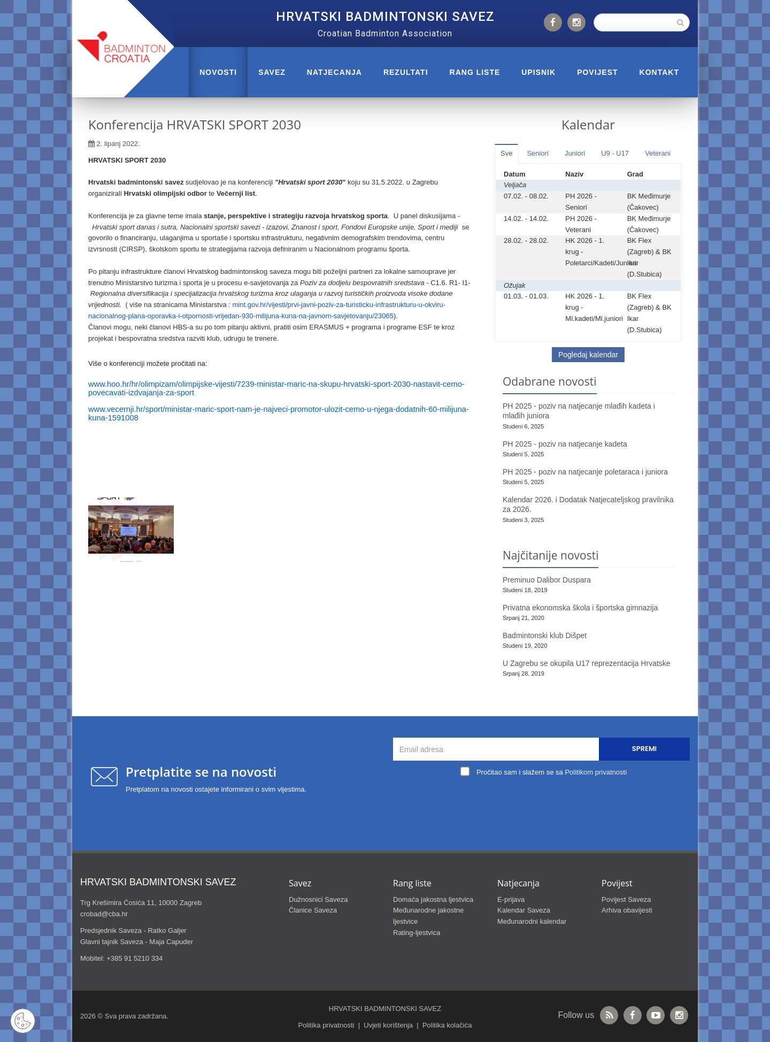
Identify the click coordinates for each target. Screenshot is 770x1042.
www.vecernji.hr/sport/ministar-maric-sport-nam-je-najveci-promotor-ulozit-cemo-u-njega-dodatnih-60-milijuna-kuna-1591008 (278, 413)
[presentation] (544, 804)
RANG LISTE (475, 72)
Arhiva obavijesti (627, 910)
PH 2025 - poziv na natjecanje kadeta (565, 444)
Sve (506, 153)
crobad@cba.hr (104, 914)
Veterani (658, 153)
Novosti (218, 72)
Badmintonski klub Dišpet (545, 635)
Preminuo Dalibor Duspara (547, 580)
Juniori (575, 153)
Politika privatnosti (326, 1025)
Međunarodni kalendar (531, 921)
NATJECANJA (334, 72)
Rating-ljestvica (416, 933)
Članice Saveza (313, 910)
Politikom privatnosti (596, 772)
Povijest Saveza (626, 899)
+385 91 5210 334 (134, 958)
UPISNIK (538, 72)
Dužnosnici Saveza (318, 899)
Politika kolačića (447, 1025)
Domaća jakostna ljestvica (433, 899)
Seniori (537, 153)
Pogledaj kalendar (588, 354)
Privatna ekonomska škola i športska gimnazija (580, 607)
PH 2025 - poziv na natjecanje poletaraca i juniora (585, 472)
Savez (272, 72)
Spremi (644, 749)
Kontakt (659, 72)
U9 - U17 (615, 153)
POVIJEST (597, 72)
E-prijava (511, 899)
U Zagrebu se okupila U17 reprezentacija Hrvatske (587, 663)
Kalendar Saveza (523, 910)
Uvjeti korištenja (388, 1025)
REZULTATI (405, 72)
